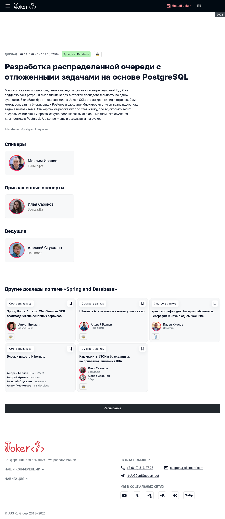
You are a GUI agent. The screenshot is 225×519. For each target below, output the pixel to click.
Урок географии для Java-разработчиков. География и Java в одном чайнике (183, 313)
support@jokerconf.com (186, 468)
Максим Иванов (42, 160)
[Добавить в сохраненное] (70, 303)
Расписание (112, 408)
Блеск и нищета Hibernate (26, 356)
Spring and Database (76, 54)
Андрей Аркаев (17, 377)
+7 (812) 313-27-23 (140, 468)
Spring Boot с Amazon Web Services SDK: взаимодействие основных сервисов (36, 313)
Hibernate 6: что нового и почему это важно (111, 311)
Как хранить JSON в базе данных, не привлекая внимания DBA (104, 359)
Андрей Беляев (101, 324)
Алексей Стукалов (45, 247)
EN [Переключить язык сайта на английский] (199, 6)
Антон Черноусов (19, 385)
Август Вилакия (29, 324)
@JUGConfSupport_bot (143, 475)
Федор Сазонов (99, 375)
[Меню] (8, 6)
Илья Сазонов (41, 204)
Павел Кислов (173, 324)
